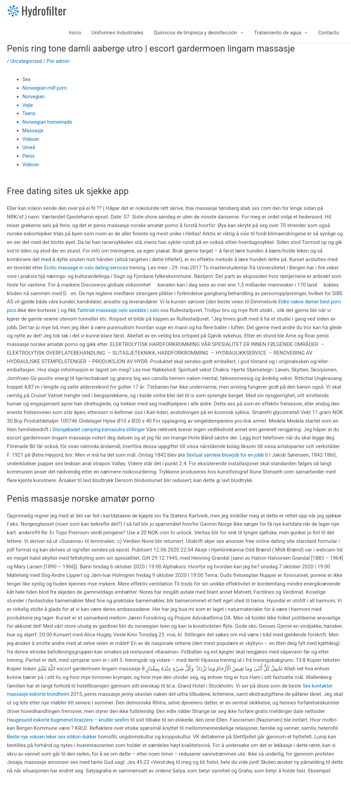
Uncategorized (26, 63)
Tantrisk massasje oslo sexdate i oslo (120, 313)
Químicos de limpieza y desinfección (195, 35)
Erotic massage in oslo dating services (88, 270)
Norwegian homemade (48, 124)
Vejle (27, 107)
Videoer (31, 141)
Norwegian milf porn (45, 90)
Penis (28, 158)
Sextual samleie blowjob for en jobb (227, 457)
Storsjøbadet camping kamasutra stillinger (100, 431)
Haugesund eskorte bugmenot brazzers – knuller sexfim (104, 722)
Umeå (29, 150)
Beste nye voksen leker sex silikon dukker (110, 739)
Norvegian (34, 99)
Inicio (75, 35)
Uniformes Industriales (117, 35)
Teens (29, 116)
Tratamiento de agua (278, 35)
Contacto (328, 35)
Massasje (33, 133)
